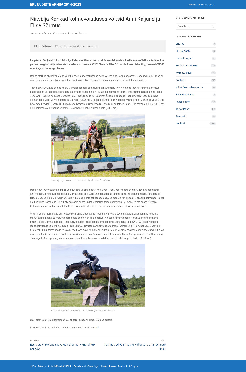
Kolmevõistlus (77, 33)
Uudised (180, 123)
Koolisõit (180, 80)
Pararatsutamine (185, 94)
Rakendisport (183, 101)
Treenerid (181, 116)
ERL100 (180, 43)
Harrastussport (184, 58)
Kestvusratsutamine (187, 65)
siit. (98, 327)
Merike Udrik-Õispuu (40, 33)
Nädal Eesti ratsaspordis (189, 87)
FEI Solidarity (183, 51)
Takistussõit (182, 108)
